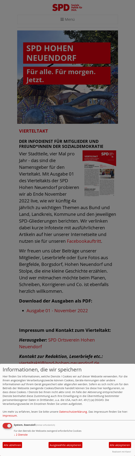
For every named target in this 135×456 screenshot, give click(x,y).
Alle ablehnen (12, 445)
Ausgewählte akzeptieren (65, 445)
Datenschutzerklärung (73, 411)
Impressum (10, 415)
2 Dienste (21, 434)
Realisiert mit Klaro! (121, 451)
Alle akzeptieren (120, 445)
